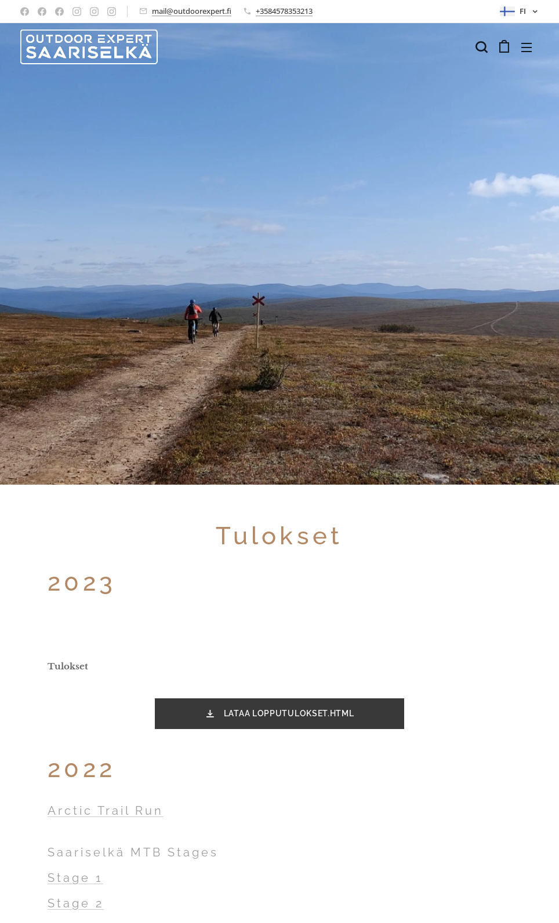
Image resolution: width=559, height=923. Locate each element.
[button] (481, 46)
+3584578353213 (284, 11)
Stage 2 (76, 903)
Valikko (526, 47)
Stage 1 (75, 878)
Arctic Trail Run (106, 811)
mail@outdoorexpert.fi (191, 11)
